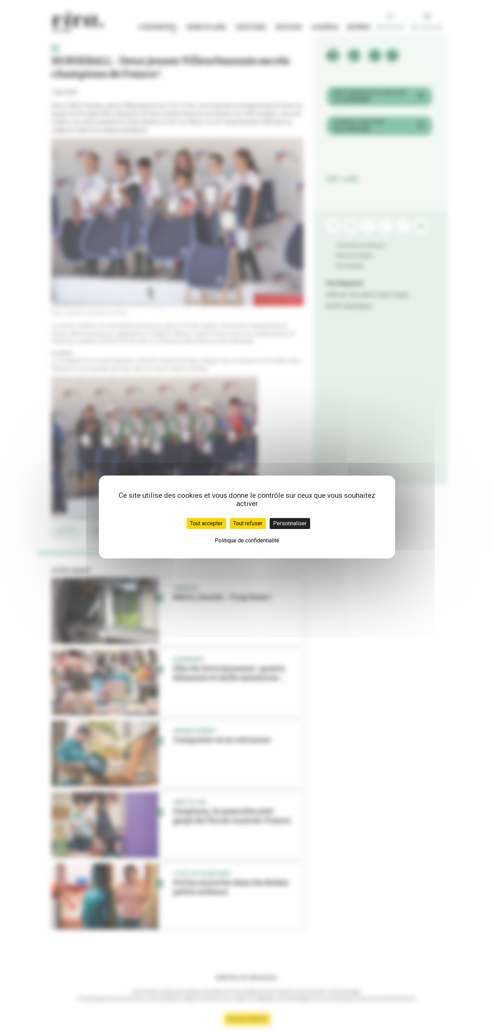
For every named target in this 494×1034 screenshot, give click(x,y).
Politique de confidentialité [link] (247, 540)
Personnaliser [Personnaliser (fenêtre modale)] (290, 523)
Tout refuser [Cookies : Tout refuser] (247, 523)
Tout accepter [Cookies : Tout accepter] (206, 523)
